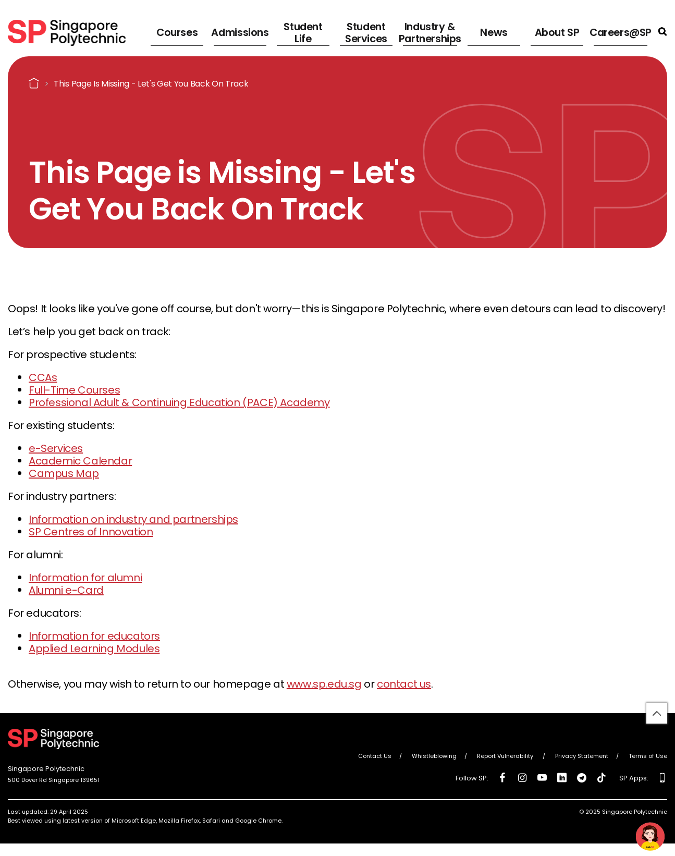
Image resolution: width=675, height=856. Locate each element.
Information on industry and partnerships (133, 519)
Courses (173, 31)
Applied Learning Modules (94, 648)
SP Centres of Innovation (91, 531)
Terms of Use (648, 756)
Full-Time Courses (74, 390)
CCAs (43, 377)
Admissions (238, 31)
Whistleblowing (434, 756)
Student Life (302, 31)
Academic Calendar (80, 461)
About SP (554, 31)
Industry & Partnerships (428, 31)
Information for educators (94, 636)
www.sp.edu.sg (324, 684)
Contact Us (374, 756)
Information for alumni (85, 577)
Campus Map (64, 473)
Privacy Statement (581, 756)
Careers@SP (621, 31)
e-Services (56, 448)
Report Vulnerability (506, 756)
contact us (404, 684)
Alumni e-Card (66, 590)
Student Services (362, 31)
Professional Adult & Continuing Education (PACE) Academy (179, 402)
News (495, 31)
